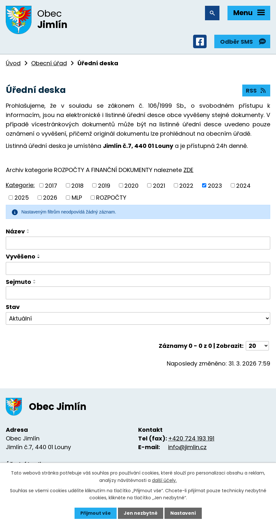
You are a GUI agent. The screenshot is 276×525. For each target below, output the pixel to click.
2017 (51, 185)
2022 (186, 185)
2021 (159, 185)
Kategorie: (20, 185)
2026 (50, 198)
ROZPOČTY (111, 198)
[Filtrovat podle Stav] (138, 318)
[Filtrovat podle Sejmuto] (138, 292)
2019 (104, 185)
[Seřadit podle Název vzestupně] (28, 230)
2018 (77, 185)
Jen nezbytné (140, 513)
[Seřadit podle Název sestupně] (28, 232)
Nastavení (183, 513)
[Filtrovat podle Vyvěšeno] (138, 268)
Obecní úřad (49, 63)
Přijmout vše (95, 513)
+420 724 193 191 (191, 438)
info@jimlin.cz (187, 447)
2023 (215, 185)
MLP (77, 198)
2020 (131, 185)
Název (15, 231)
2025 (21, 198)
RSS (256, 90)
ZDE (188, 170)
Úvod (13, 63)
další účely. (164, 480)
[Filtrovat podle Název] (138, 243)
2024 (243, 185)
